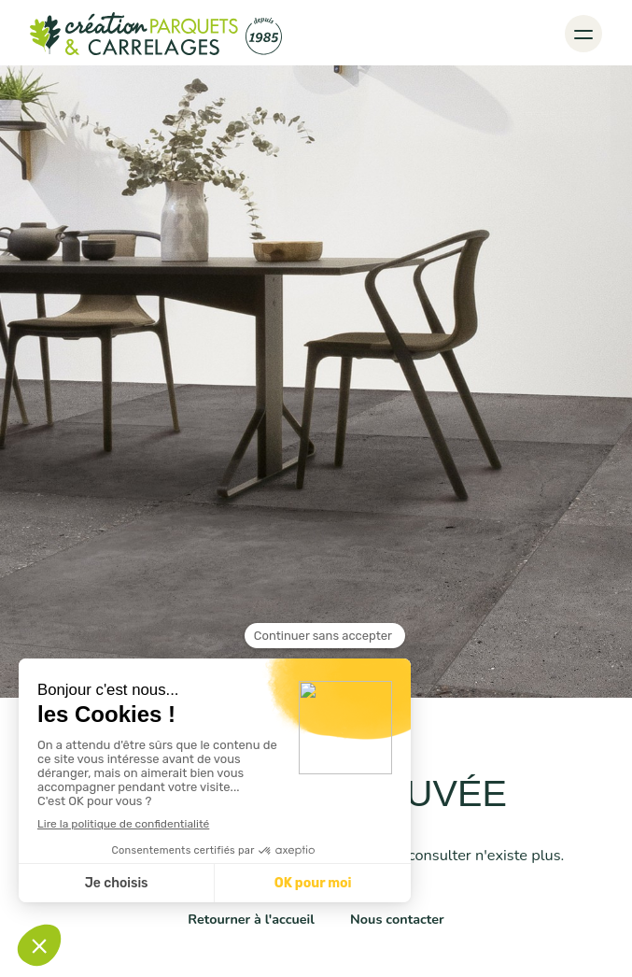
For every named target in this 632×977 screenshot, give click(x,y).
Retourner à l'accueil (251, 919)
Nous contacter (397, 919)
